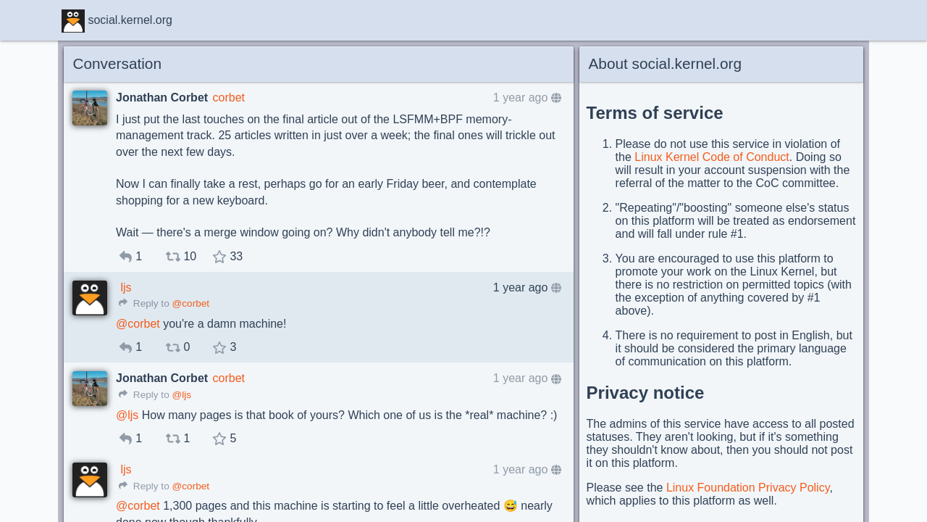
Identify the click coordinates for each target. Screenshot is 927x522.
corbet (229, 97)
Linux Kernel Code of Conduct (711, 157)
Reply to (144, 303)
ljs (125, 287)
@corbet (190, 303)
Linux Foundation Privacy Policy (748, 487)
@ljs (181, 394)
